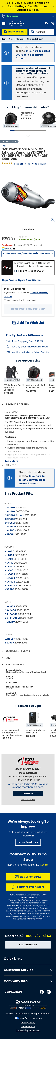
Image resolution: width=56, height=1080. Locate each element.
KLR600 (9, 551)
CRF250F (10, 523)
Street (12, 39)
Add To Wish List (30, 322)
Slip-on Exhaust (35, 39)
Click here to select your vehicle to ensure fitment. (33, 54)
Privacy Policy (28, 1022)
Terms (31, 919)
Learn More (28, 799)
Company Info (15, 981)
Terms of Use (28, 1026)
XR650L (9, 534)
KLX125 (9, 559)
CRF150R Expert (14, 515)
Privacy (39, 919)
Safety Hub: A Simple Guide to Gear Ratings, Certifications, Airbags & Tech (28, 6)
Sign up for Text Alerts (30, 887)
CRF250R (10, 526)
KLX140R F (11, 578)
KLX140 (9, 562)
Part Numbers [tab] (15, 664)
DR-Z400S (11, 614)
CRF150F (10, 507)
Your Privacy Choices (31, 1018)
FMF (3, 145)
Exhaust (21, 39)
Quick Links (13, 958)
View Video (28, 229)
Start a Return (28, 944)
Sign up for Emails (30, 876)
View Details (41, 352)
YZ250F (9, 642)
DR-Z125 (10, 606)
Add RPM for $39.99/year (31, 270)
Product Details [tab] (17, 404)
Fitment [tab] (11, 465)
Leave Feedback (28, 842)
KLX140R (10, 574)
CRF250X (10, 530)
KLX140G (10, 566)
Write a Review (39, 164)
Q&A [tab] (8, 657)
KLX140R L (11, 581)
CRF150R (10, 511)
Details (48, 266)
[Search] (41, 32)
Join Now (28, 793)
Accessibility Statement (28, 1030)
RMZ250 (10, 621)
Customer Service (18, 970)
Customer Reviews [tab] (18, 651)
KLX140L (10, 570)
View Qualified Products (33, 896)
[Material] (28, 254)
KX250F (9, 589)
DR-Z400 (10, 610)
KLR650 (9, 555)
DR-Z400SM (12, 618)
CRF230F (10, 519)
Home (4, 39)
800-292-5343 (38, 936)
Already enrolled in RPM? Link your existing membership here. (28, 786)
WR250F (10, 639)
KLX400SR (11, 585)
